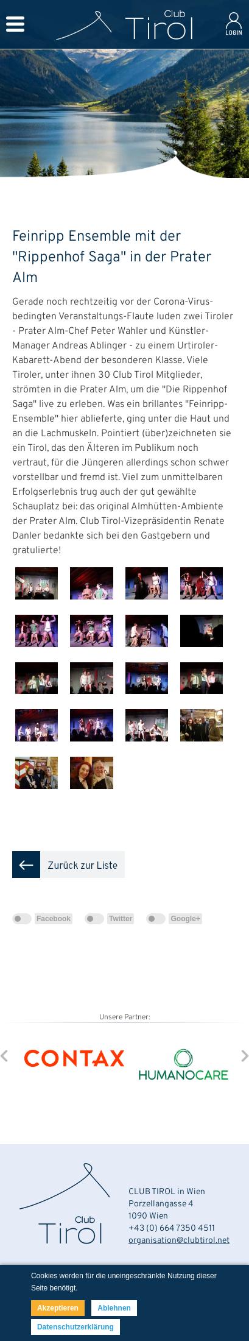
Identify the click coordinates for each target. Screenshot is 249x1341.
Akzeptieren (58, 1308)
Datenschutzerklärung (75, 1327)
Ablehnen (114, 1308)
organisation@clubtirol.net (179, 1241)
